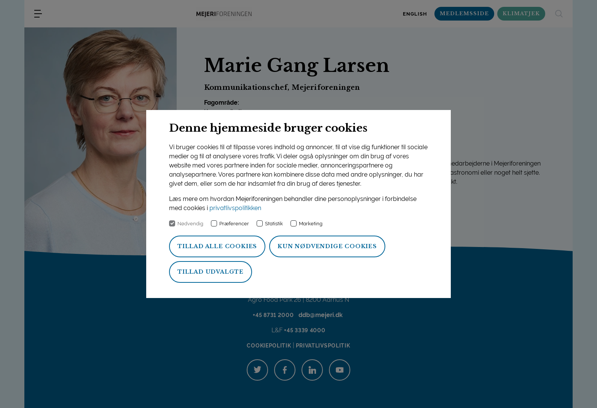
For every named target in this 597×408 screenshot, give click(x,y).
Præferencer (234, 223)
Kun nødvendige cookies (327, 246)
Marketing (310, 223)
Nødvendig (190, 223)
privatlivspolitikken (235, 208)
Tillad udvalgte (210, 271)
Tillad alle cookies (217, 246)
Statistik (274, 223)
